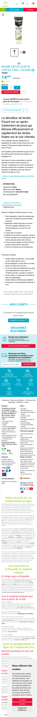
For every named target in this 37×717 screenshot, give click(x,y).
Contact (4, 424)
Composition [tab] (8, 207)
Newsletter (5, 423)
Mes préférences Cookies (27, 428)
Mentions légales (25, 423)
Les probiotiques (5, 702)
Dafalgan (19, 537)
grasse (3, 540)
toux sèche (29, 538)
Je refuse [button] (22, 704)
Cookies (22, 426)
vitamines (19, 548)
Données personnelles (26, 424)
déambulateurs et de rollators (25, 613)
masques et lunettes (19, 639)
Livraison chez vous (26, 474)
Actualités (23, 409)
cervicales (30, 582)
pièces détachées (12, 631)
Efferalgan (11, 537)
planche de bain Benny (8, 620)
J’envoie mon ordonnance (18, 346)
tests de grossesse (18, 547)
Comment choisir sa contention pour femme (12, 592)
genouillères (17, 581)
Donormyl (31, 543)
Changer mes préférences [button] (22, 709)
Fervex (4, 543)
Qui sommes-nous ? (7, 421)
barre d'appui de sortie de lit (24, 607)
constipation (4, 542)
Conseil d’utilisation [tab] (11, 203)
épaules (3, 584)
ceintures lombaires (26, 581)
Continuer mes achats (12, 110)
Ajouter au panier (10, 92)
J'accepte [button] (22, 700)
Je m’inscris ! (28, 364)
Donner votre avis (18, 320)
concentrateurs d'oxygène (28, 638)
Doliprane (18, 535)
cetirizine (19, 542)
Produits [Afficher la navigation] (16, 9)
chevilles (15, 584)
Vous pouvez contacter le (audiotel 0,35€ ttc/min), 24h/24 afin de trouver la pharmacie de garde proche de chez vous (27, 451)
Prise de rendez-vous (26, 410)
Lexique (22, 414)
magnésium (28, 547)
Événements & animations (27, 412)
